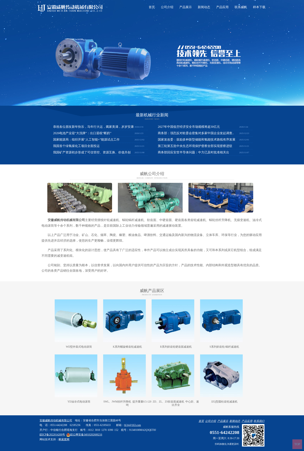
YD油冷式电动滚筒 (78, 401)
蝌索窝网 (64, 439)
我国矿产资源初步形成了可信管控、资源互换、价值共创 (92, 152)
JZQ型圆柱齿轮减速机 (224, 401)
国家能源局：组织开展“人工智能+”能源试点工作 (86, 139)
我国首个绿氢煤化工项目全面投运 (76, 146)
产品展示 (185, 7)
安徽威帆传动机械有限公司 (66, 220)
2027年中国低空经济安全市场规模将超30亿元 (189, 126)
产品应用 (222, 7)
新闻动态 (204, 7)
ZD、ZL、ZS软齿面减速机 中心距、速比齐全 (176, 403)
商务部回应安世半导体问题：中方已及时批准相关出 (193, 152)
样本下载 (259, 7)
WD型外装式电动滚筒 (79, 346)
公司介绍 (167, 7)
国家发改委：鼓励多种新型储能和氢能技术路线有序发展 (196, 139)
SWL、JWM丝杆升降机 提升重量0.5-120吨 (127, 403)
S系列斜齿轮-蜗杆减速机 (224, 346)
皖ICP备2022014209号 (52, 434)
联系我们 (259, 421)
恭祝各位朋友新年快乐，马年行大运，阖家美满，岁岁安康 (93, 126)
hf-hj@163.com (132, 425)
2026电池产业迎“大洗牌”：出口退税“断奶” (82, 133)
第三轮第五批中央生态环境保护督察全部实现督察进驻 (195, 146)
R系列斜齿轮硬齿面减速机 (176, 346)
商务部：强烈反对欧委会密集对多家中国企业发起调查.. (196, 133)
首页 (152, 7)
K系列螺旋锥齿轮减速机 (127, 346)
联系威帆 (241, 7)
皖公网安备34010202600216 (84, 434)
